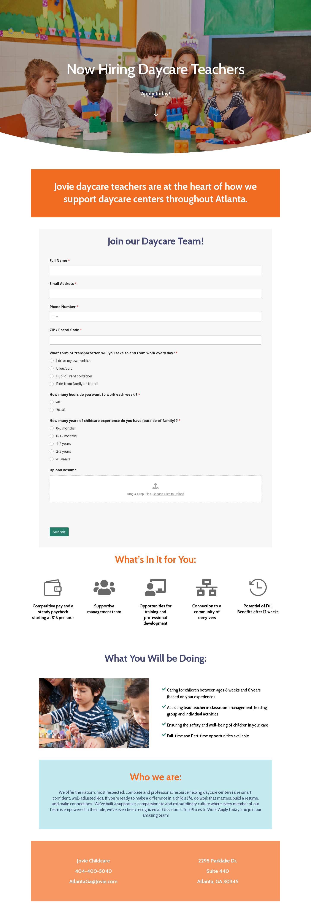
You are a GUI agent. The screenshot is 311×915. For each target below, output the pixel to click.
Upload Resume (63, 470)
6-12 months (66, 436)
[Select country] (54, 316)
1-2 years (63, 443)
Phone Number (64, 307)
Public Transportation (74, 376)
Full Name (60, 261)
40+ (59, 402)
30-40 (60, 410)
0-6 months (65, 428)
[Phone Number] (155, 316)
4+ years (63, 459)
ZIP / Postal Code (66, 330)
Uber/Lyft (64, 368)
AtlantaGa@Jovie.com (93, 881)
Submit (59, 531)
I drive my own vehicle (73, 360)
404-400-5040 (93, 871)
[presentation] (82, 524)
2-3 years (63, 451)
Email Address (63, 284)
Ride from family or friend (77, 384)
